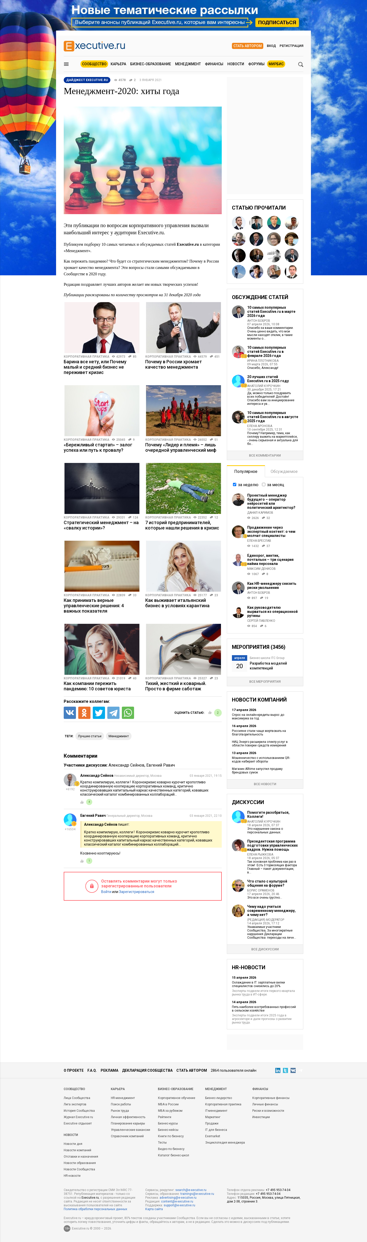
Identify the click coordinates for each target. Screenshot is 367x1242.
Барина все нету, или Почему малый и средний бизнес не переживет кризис (95, 367)
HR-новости (72, 1176)
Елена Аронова (259, 426)
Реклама (109, 1070)
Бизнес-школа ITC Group (267, 658)
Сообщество (94, 64)
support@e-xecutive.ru (179, 1205)
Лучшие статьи (89, 736)
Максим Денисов (261, 569)
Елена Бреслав (259, 540)
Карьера (118, 64)
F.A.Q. (92, 1070)
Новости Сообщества (79, 1169)
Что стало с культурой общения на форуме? (267, 883)
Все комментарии (265, 455)
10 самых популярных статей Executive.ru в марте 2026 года (271, 311)
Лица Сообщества (77, 1098)
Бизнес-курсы (168, 1123)
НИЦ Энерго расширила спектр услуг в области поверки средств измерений (260, 743)
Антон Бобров (258, 320)
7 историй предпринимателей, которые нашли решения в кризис (182, 525)
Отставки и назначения (81, 1156)
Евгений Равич (160, 765)
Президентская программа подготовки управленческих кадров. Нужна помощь (272, 845)
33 (134, 595)
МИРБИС (276, 64)
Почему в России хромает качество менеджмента (173, 364)
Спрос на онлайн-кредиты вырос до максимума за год (258, 716)
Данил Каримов (260, 512)
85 (134, 356)
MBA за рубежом (170, 1110)
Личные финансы (265, 1104)
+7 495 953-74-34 (278, 1190)
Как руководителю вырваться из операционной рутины (272, 611)
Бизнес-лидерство (218, 1098)
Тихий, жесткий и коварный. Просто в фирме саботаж (175, 686)
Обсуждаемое (284, 471)
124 (135, 517)
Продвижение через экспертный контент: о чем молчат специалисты (271, 531)
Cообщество (74, 1089)
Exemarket (212, 1136)
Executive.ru (90, 1197)
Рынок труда (120, 1110)
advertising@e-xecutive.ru (178, 1197)
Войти (106, 892)
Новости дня (73, 1144)
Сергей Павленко (261, 621)
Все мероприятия (265, 681)
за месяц (275, 484)
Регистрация (291, 46)
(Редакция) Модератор (265, 920)
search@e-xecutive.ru (190, 1190)
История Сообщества (79, 1110)
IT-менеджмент (216, 1110)
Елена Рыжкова (260, 854)
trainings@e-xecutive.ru (197, 1194)
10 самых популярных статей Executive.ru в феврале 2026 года (266, 351)
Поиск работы (121, 1104)
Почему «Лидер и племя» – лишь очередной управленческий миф (180, 447)
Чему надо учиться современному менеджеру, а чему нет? (271, 910)
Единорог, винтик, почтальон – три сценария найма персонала (270, 559)
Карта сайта (154, 1209)
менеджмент (119, 736)
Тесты (162, 1142)
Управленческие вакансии (130, 1130)
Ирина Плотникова (263, 361)
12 (216, 517)
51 (216, 440)
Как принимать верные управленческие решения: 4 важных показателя (94, 606)
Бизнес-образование (150, 64)
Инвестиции (261, 1117)
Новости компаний (77, 1150)
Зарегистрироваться (136, 892)
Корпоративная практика (86, 356)
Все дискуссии (265, 949)
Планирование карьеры (128, 1123)
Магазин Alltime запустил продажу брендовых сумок (257, 770)
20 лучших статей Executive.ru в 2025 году (268, 379)
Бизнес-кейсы (168, 1130)
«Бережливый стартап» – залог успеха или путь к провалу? (98, 447)
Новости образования (80, 1163)
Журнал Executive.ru (78, 1117)
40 (134, 678)
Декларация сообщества (147, 1070)
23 (216, 595)
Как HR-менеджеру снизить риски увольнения (271, 585)
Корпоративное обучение (176, 1098)
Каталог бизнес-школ (173, 1155)
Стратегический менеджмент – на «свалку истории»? (101, 525)
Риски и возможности (268, 1110)
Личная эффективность (128, 1117)
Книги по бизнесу (171, 1136)
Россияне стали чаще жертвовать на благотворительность (259, 732)
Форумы (256, 64)
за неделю (248, 484)
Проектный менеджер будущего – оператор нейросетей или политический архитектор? (271, 501)
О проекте (74, 1070)
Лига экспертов (75, 1104)
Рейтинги (164, 1117)
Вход (271, 46)
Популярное (245, 471)
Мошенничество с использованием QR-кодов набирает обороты (261, 759)
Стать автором (247, 46)
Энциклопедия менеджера (225, 1142)
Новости (235, 64)
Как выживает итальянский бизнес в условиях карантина (177, 603)
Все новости (265, 784)
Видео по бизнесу (171, 1149)
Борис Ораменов (260, 890)
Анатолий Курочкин (263, 386)
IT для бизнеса (216, 1130)
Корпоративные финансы (271, 1098)
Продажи (211, 1123)
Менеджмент (188, 64)
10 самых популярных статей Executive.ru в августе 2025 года (272, 417)
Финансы (214, 64)
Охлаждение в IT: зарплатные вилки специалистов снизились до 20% (258, 984)
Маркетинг (212, 1117)
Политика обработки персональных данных (95, 1209)
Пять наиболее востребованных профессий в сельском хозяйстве (264, 1008)
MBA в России (168, 1104)
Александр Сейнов (127, 765)
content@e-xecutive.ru (177, 1201)
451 (217, 356)
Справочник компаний (127, 1136)
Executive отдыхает (78, 1123)
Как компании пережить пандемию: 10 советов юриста (97, 686)
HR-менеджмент (123, 1098)
